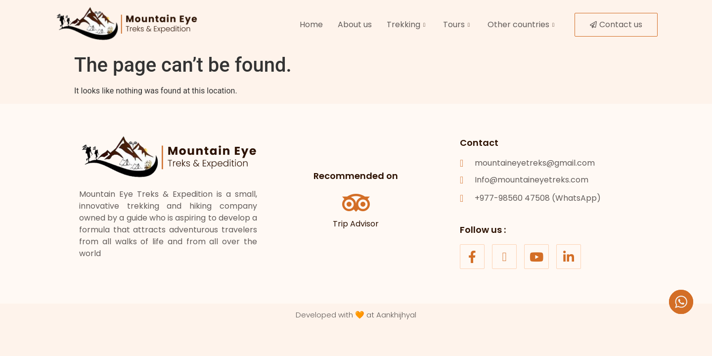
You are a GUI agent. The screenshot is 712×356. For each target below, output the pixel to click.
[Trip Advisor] (356, 202)
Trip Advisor (356, 223)
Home (311, 24)
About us (355, 24)
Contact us (616, 24)
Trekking (406, 24)
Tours (456, 24)
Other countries (521, 24)
